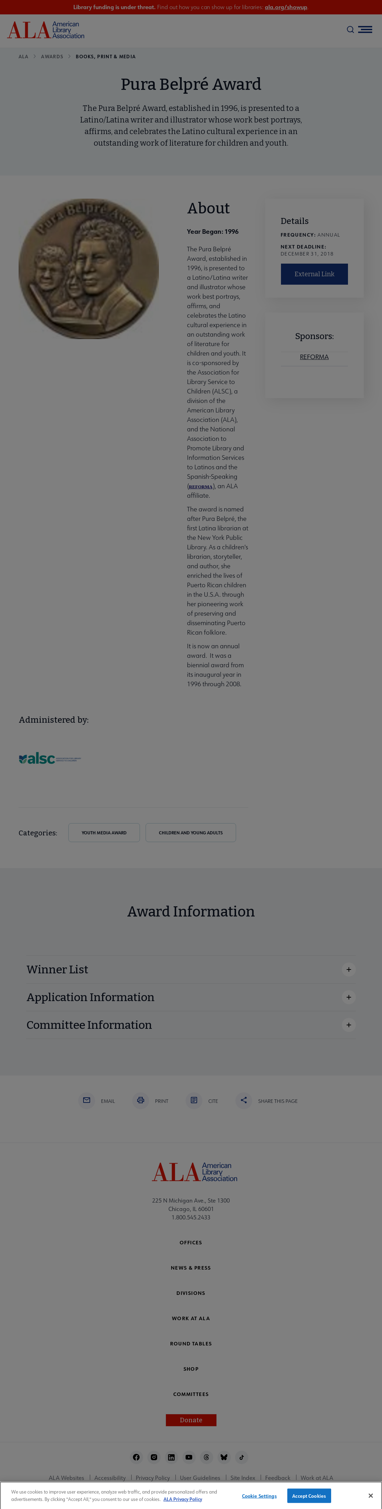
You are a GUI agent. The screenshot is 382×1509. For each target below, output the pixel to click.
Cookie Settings (259, 1499)
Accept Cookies (309, 1499)
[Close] (370, 1499)
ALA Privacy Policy (182, 1502)
